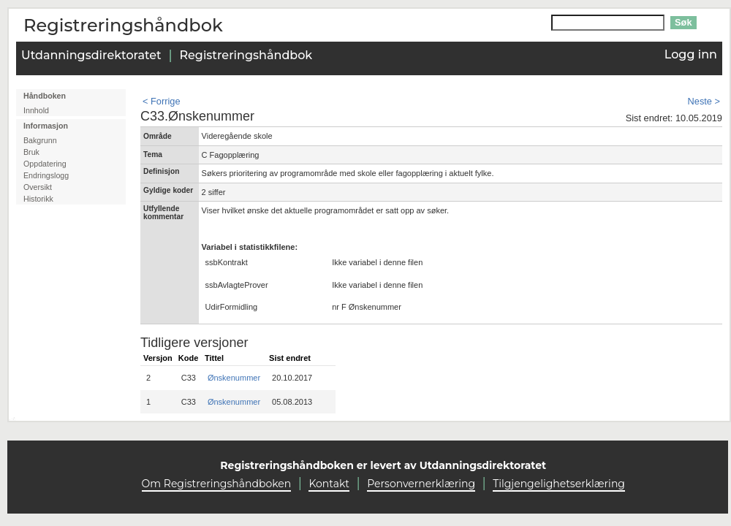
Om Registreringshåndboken (217, 483)
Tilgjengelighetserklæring (559, 483)
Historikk (38, 198)
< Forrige (162, 101)
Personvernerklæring (421, 483)
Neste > (704, 101)
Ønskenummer (234, 377)
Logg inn (690, 54)
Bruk (31, 152)
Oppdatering (45, 163)
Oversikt (37, 187)
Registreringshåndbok (245, 55)
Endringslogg (46, 175)
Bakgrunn (40, 140)
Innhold (36, 110)
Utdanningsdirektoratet (91, 55)
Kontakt (328, 483)
